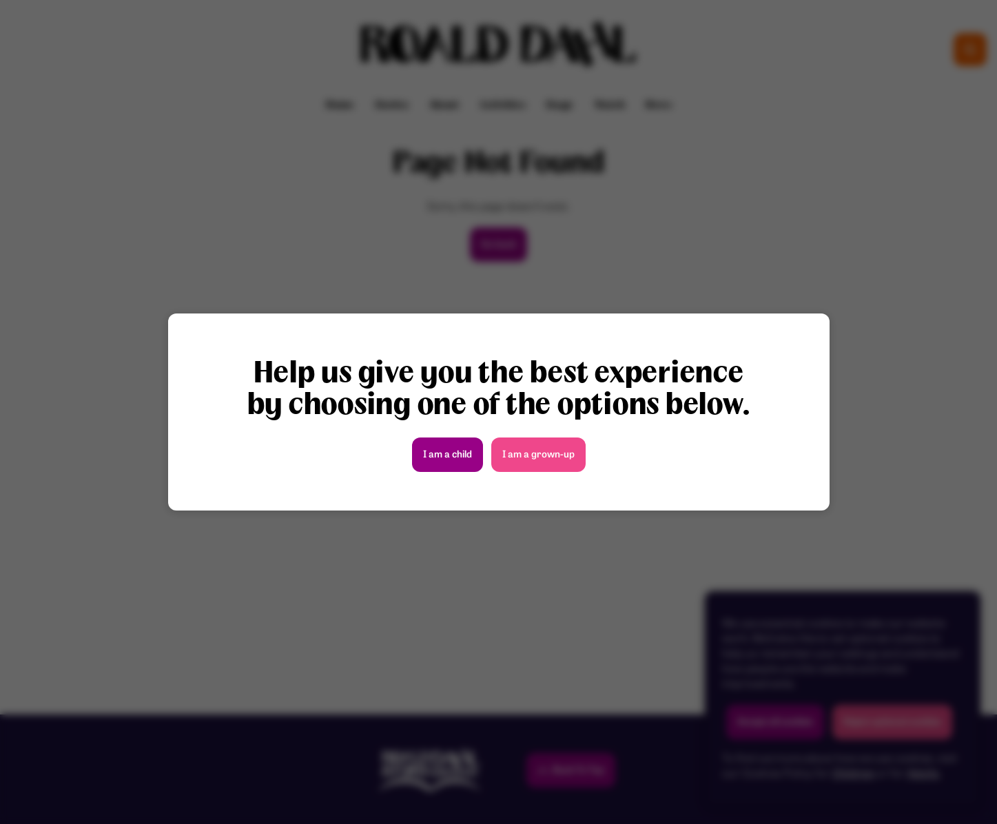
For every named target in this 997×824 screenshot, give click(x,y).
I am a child (447, 455)
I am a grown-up (538, 455)
